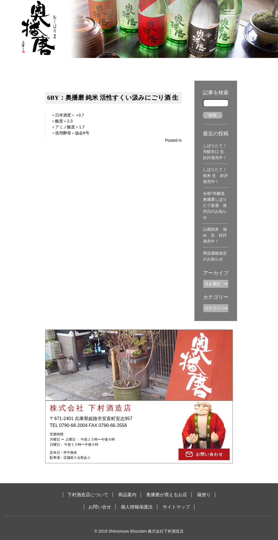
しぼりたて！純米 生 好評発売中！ (215, 176)
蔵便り (204, 494)
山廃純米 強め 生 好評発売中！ (215, 235)
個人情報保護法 (137, 506)
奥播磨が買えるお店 (166, 494)
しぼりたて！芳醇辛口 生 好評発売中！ (215, 152)
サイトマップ (176, 506)
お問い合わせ (209, 454)
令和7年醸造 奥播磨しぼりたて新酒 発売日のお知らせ (216, 205)
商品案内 (127, 494)
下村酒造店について (87, 494)
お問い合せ (99, 506)
